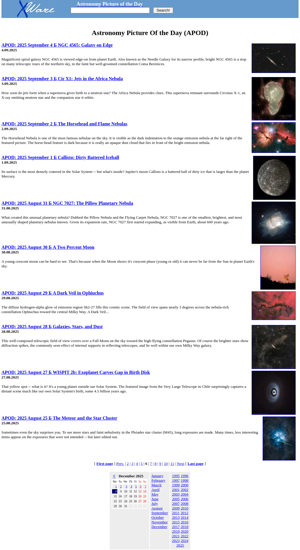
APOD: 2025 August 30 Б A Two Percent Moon (47, 247)
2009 (176, 508)
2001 (176, 489)
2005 (176, 499)
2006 (185, 499)
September (159, 513)
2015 (176, 522)
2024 (185, 540)
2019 (176, 531)
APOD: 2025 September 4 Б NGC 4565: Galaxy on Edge (57, 45)
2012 (185, 513)
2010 (185, 508)
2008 (185, 503)
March (156, 485)
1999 (176, 485)
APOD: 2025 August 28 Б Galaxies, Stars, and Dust (52, 326)
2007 (176, 503)
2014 (185, 517)
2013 (176, 517)
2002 (185, 489)
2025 (180, 545)
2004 (185, 494)
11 (172, 463)
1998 (185, 480)
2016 (185, 522)
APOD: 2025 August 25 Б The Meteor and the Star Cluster (59, 418)
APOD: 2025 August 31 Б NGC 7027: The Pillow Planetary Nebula (67, 203)
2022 (185, 536)
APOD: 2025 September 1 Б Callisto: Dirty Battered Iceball (60, 157)
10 (166, 463)
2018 (185, 527)
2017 (176, 527)
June (154, 499)
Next (180, 463)
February (158, 480)
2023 (176, 540)
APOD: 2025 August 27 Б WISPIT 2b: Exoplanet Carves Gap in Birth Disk (75, 372)
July (154, 503)
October (157, 517)
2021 (176, 536)
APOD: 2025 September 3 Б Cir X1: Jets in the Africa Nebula (62, 78)
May (154, 494)
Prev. (120, 463)
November (159, 522)
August (157, 508)
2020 (185, 531)
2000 (185, 485)
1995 (176, 476)
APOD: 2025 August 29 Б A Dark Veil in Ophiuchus (52, 292)
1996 (185, 476)
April (155, 489)
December (159, 527)
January (157, 476)
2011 (176, 513)
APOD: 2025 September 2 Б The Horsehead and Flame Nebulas (64, 123)
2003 (176, 494)
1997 (176, 480)
